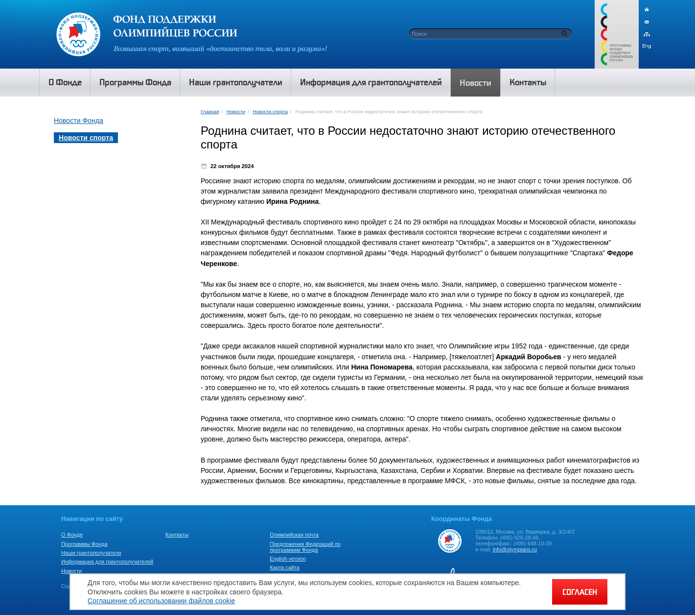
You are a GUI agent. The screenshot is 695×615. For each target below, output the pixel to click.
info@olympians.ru (515, 549)
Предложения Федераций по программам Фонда (305, 547)
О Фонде (72, 535)
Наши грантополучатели (91, 553)
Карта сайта (285, 567)
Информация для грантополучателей (107, 562)
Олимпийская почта (294, 535)
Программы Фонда (84, 544)
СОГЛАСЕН (579, 592)
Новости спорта (270, 111)
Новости (236, 111)
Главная (210, 111)
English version (288, 559)
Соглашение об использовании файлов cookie (161, 601)
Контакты (176, 535)
